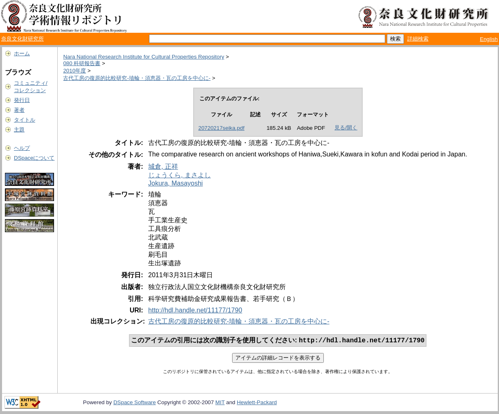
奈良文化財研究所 (22, 39)
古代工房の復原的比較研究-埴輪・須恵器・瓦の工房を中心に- (136, 78)
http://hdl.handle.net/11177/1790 (195, 310)
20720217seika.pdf (222, 128)
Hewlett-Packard (257, 403)
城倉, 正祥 (163, 166)
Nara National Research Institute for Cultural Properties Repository (143, 57)
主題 (19, 130)
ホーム (22, 53)
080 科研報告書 (81, 63)
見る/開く (345, 127)
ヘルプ (22, 148)
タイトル (24, 120)
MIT (220, 403)
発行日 (22, 100)
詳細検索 (418, 39)
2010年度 (74, 71)
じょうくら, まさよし (179, 175)
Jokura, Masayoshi (175, 183)
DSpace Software (134, 403)
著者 (19, 110)
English (489, 39)
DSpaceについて (34, 158)
